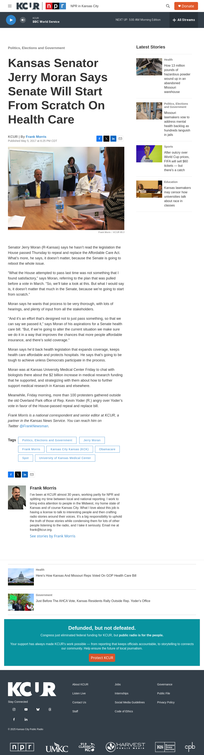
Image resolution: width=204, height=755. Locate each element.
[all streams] (184, 20)
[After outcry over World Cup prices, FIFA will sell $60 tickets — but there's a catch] (149, 153)
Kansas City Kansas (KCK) (70, 449)
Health (168, 59)
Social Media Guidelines (130, 702)
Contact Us (79, 702)
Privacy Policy (166, 702)
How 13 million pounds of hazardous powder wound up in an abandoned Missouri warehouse (177, 79)
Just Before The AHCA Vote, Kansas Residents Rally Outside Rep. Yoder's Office (93, 601)
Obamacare (107, 449)
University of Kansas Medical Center (65, 458)
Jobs (118, 684)
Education (171, 182)
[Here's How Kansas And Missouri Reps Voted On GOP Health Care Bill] (21, 576)
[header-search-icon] (168, 6)
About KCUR (80, 684)
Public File (163, 693)
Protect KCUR (102, 657)
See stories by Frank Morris (52, 536)
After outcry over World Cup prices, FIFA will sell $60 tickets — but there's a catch (176, 161)
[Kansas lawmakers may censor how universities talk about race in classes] (149, 189)
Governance (164, 684)
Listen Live (79, 693)
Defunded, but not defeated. (102, 628)
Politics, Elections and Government (36, 48)
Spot (25, 458)
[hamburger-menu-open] (10, 6)
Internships (121, 693)
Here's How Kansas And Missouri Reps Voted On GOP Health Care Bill (86, 575)
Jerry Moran (92, 440)
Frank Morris (36, 137)
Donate (188, 6)
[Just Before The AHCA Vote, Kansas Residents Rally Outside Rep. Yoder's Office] (21, 602)
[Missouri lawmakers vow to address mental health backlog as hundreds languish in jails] (149, 110)
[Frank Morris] (17, 497)
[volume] (23, 20)
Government (44, 595)
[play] (11, 20)
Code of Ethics (124, 711)
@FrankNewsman (33, 426)
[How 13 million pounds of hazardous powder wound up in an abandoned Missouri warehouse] (149, 66)
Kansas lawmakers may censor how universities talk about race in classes (177, 196)
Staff (75, 711)
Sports (168, 146)
